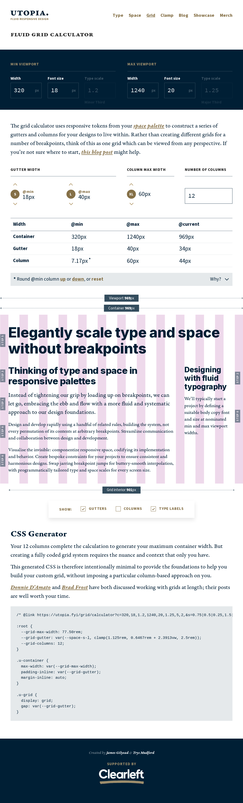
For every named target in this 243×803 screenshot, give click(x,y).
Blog (183, 15)
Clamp (167, 15)
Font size (56, 78)
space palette (148, 126)
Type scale (94, 78)
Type (118, 15)
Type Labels (171, 508)
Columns (133, 508)
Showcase (204, 15)
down (78, 279)
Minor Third (95, 102)
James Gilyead (117, 752)
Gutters (98, 508)
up (63, 279)
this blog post (97, 152)
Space (135, 15)
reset (97, 279)
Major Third (211, 102)
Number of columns (205, 169)
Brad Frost (75, 587)
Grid (150, 15)
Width (16, 78)
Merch (226, 15)
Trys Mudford (143, 752)
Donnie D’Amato (31, 587)
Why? (219, 279)
